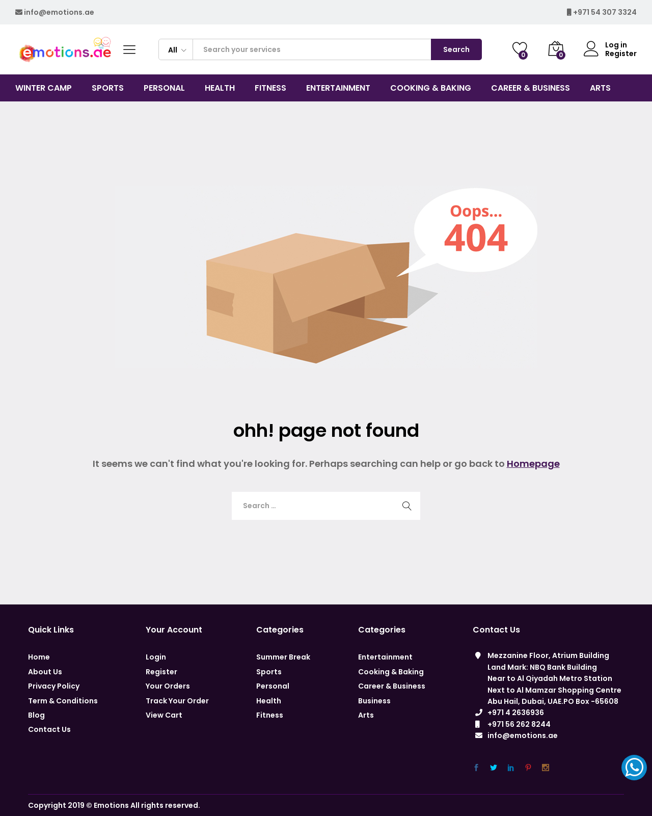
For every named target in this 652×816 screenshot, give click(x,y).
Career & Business (391, 686)
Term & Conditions (63, 701)
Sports (269, 672)
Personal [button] (164, 88)
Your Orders (168, 686)
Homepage (533, 463)
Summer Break (283, 657)
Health (268, 701)
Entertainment (385, 657)
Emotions (111, 805)
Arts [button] (600, 88)
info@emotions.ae (59, 12)
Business (374, 701)
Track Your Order (177, 701)
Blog (36, 715)
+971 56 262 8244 (519, 724)
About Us (45, 672)
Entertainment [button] (338, 88)
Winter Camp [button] (43, 88)
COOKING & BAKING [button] (430, 88)
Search (456, 49)
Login (156, 657)
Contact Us (49, 729)
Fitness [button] (270, 88)
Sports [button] (108, 88)
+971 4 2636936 (515, 712)
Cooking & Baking (391, 672)
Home (39, 657)
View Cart (164, 715)
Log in (605, 45)
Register (621, 53)
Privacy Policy (53, 686)
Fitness (269, 715)
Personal (272, 686)
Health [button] (220, 88)
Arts (366, 715)
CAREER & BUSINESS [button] (530, 88)
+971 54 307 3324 (605, 12)
